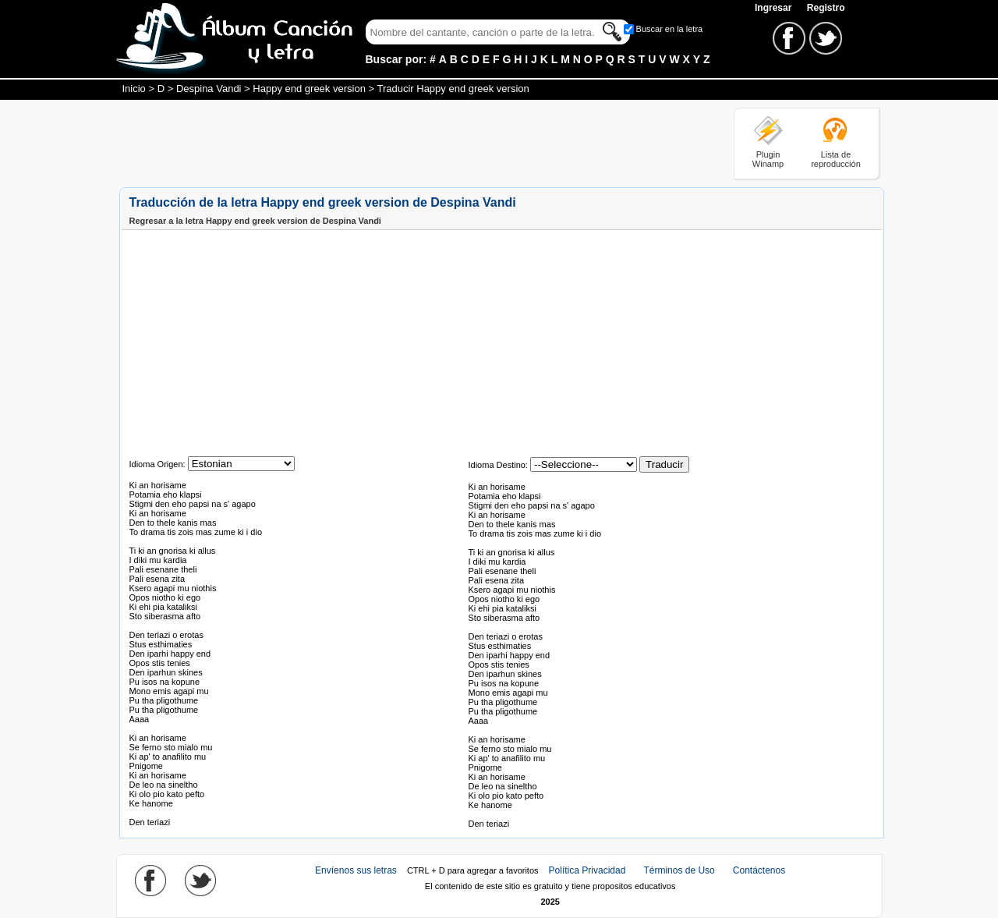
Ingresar (775, 7)
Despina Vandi (209, 88)
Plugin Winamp (768, 159)
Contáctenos (759, 870)
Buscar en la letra (669, 29)
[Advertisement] (403, 143)
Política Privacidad (587, 870)
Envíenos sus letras (356, 870)
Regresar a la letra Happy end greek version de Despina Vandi (255, 220)
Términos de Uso (678, 870)
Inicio (134, 88)
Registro (826, 7)
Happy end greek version (309, 88)
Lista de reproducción (836, 159)
